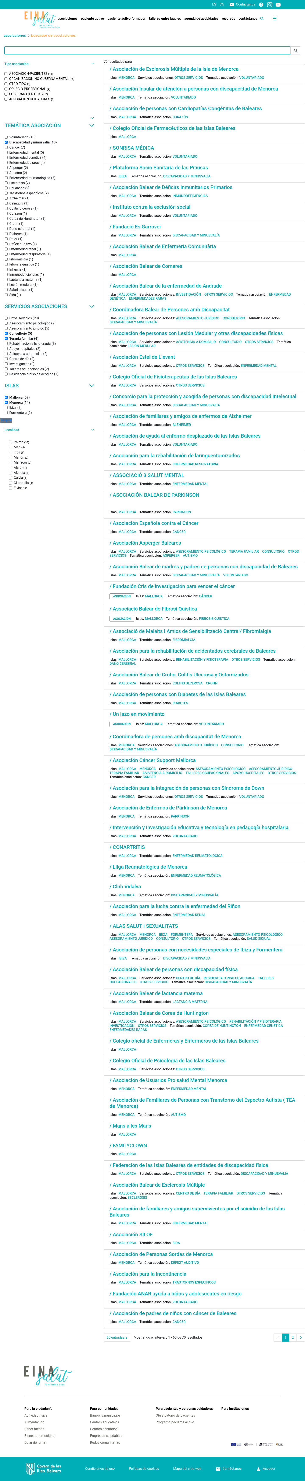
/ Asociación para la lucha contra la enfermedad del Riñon (175, 906)
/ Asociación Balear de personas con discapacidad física (174, 969)
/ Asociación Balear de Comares (146, 266)
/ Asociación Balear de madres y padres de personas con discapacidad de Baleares (204, 567)
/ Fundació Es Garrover (135, 227)
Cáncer (179, 532)
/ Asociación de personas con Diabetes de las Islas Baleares (178, 694)
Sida (176, 1243)
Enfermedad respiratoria (195, 464)
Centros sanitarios (104, 1429)
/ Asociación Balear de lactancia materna (156, 993)
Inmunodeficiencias (190, 196)
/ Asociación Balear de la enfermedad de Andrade (166, 286)
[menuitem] (67, 18)
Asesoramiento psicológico (201, 551)
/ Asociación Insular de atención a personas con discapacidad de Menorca (194, 89)
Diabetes (180, 703)
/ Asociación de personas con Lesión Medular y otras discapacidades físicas (196, 333)
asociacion (122, 596)
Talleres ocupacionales (207, 773)
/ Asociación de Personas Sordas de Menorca (161, 1254)
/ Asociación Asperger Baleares (145, 543)
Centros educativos (104, 1422)
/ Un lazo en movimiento (137, 714)
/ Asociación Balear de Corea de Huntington (159, 1013)
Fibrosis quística (214, 619)
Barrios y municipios (105, 1415)
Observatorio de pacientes (175, 1415)
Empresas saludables (106, 1436)
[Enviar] (295, 50)
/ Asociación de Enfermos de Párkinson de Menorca (168, 808)
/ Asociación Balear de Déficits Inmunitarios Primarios (171, 187)
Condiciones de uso (100, 1469)
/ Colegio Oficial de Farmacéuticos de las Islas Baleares (173, 128)
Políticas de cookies (144, 1469)
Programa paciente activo (175, 1422)
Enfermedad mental (259, 366)
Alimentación (34, 1422)
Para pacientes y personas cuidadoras (185, 1409)
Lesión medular (142, 346)
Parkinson (181, 512)
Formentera (182, 935)
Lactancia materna (189, 1002)
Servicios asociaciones (49, 306)
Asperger (171, 555)
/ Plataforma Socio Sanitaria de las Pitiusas (159, 168)
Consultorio (234, 318)
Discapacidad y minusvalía (187, 176)
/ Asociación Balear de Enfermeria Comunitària (163, 246)
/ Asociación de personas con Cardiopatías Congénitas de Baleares (186, 108)
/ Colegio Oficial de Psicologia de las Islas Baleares (167, 1061)
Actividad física (35, 1415)
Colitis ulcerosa (187, 683)
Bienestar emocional (39, 1436)
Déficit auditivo (185, 1263)
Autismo (190, 555)
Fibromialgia (183, 640)
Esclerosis (137, 1198)
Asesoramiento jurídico (197, 318)
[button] (48, 63)
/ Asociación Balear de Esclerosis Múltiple (157, 1185)
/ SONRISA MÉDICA (132, 148)
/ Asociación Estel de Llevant (142, 357)
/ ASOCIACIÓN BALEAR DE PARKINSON (154, 495)
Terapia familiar (244, 551)
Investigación (188, 294)
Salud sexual (258, 939)
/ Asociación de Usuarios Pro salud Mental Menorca (168, 1080)
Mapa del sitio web (187, 1469)
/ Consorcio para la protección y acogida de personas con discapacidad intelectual (203, 396)
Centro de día (188, 978)
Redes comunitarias (105, 1443)
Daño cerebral (123, 664)
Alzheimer (181, 425)
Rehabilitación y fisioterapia (202, 660)
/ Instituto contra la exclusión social (150, 207)
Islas (49, 385)
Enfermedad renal (189, 915)
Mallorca (127, 117)
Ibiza (122, 176)
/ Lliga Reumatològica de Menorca (148, 867)
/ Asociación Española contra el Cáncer (154, 523)
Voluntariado (251, 78)
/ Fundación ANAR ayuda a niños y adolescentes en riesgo (175, 1294)
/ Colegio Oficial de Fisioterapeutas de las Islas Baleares (173, 377)
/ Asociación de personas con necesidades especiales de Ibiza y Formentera (196, 950)
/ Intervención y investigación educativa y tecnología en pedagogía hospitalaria (199, 827)
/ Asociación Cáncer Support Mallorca (153, 760)
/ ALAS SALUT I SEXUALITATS (144, 926)
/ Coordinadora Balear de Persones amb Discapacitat (170, 310)
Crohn (211, 683)
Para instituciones (235, 1409)
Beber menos (34, 1429)
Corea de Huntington (222, 1026)
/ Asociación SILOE (131, 1235)
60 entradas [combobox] (119, 1338)
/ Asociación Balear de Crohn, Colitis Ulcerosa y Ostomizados (179, 675)
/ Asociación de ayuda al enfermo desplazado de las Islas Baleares (185, 436)
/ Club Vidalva (125, 887)
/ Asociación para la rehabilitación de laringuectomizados (175, 456)
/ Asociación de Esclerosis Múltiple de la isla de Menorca (174, 69)
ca (221, 4)
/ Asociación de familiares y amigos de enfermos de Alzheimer (181, 416)
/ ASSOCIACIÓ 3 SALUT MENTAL (147, 475)
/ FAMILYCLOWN (128, 1146)
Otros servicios (189, 78)
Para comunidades (104, 1409)
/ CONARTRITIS (127, 847)
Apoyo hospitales (248, 773)
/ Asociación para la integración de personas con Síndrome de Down (187, 788)
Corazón (180, 117)
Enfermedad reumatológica (197, 856)
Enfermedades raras (147, 298)
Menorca (126, 78)
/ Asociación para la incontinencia (148, 1274)
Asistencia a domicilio (196, 342)
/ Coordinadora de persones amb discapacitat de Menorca (175, 737)
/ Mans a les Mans (130, 1126)
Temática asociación (49, 125)
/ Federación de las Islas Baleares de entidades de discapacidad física (189, 1165)
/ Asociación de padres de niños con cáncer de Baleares (173, 1313)
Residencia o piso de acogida (229, 978)
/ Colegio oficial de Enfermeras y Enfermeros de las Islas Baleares (184, 1041)
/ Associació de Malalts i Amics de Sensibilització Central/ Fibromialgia (190, 631)
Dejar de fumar (35, 1443)
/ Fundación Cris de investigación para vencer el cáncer (172, 586)
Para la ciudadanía (38, 1409)
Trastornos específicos (194, 1282)
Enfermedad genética (263, 1026)
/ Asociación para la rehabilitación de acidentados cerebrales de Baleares (193, 651)
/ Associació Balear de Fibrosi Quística (153, 609)
